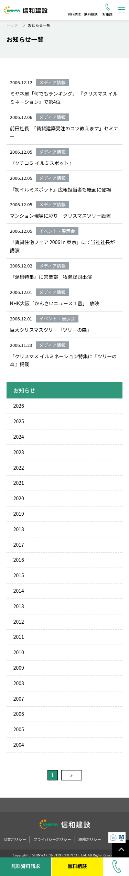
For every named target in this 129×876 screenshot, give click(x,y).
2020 (18, 498)
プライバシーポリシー (52, 839)
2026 (18, 405)
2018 (18, 529)
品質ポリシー (14, 839)
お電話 (107, 14)
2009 (18, 667)
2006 (18, 713)
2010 (18, 652)
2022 (18, 467)
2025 (18, 421)
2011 (18, 636)
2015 (18, 575)
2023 (18, 452)
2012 (18, 621)
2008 (18, 683)
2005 (18, 729)
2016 (18, 559)
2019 (18, 513)
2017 (18, 544)
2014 (18, 590)
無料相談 (91, 14)
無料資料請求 (25, 866)
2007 (18, 698)
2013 (18, 606)
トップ (12, 25)
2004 (18, 744)
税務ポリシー (89, 839)
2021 (18, 482)
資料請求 (74, 14)
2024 (18, 436)
